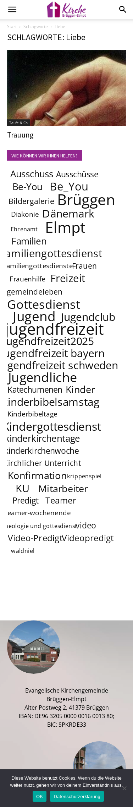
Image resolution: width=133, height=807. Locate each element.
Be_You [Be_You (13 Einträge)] (69, 186)
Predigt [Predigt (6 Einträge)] (25, 500)
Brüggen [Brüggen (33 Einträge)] (86, 199)
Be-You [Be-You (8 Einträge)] (27, 187)
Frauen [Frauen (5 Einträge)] (84, 265)
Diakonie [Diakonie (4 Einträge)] (25, 214)
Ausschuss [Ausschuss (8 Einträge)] (32, 174)
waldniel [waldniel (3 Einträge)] (22, 551)
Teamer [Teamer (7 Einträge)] (61, 500)
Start (12, 26)
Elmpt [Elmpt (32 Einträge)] (65, 226)
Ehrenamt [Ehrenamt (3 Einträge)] (24, 229)
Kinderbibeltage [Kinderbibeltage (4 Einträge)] (32, 414)
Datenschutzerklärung (77, 796)
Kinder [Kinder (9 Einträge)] (80, 389)
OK (39, 796)
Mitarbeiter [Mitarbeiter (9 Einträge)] (63, 488)
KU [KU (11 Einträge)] (23, 488)
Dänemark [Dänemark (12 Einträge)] (68, 213)
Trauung (20, 135)
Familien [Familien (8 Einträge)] (28, 241)
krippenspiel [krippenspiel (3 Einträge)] (84, 476)
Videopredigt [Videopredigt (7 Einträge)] (88, 538)
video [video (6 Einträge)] (86, 525)
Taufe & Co (18, 122)
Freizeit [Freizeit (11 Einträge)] (67, 278)
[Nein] (124, 788)
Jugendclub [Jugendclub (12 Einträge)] (88, 316)
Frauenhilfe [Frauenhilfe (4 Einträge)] (27, 279)
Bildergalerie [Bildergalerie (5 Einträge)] (31, 201)
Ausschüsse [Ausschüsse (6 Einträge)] (77, 174)
